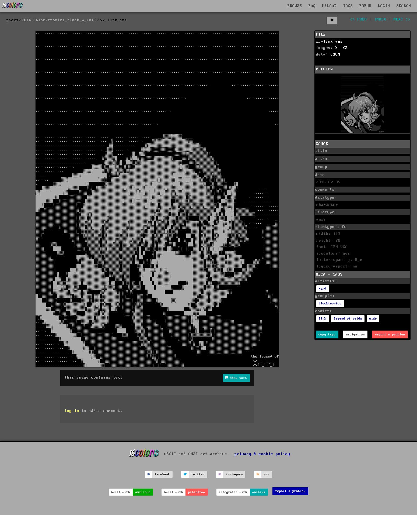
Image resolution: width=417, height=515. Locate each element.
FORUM (365, 6)
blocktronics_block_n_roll (66, 20)
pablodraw (196, 492)
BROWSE (295, 6)
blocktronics (330, 303)
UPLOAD (329, 6)
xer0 (322, 288)
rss (266, 474)
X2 (345, 48)
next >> (402, 19)
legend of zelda (348, 318)
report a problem (390, 334)
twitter (198, 474)
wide (373, 318)
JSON (335, 54)
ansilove (142, 492)
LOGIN (384, 6)
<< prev (358, 19)
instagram (234, 474)
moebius (258, 492)
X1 (337, 48)
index (380, 19)
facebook (162, 474)
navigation (355, 334)
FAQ (312, 6)
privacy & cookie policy (262, 454)
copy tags (326, 334)
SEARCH (404, 6)
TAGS (348, 6)
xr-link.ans (329, 41)
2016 (26, 20)
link (322, 318)
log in (72, 411)
